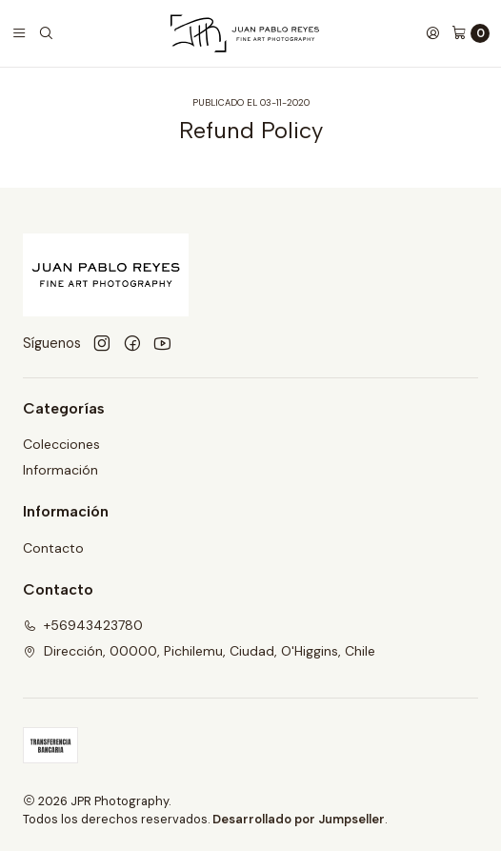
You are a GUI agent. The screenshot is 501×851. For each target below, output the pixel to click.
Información (60, 469)
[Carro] (470, 33)
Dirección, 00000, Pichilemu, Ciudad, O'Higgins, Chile (199, 650)
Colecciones (61, 444)
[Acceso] (432, 33)
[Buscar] (45, 33)
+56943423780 (83, 625)
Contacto (53, 548)
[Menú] (19, 33)
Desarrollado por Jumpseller (298, 819)
